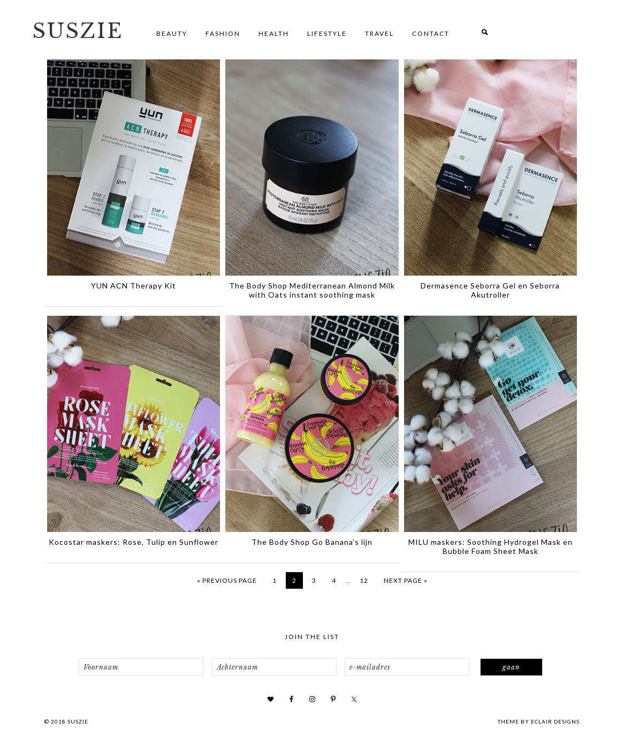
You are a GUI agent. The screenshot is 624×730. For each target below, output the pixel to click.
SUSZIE (78, 31)
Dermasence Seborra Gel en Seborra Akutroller (490, 290)
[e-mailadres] (407, 667)
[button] (484, 34)
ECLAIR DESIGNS (555, 721)
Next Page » (406, 580)
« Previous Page (227, 580)
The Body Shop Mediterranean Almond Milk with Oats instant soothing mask (312, 290)
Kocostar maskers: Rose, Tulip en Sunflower (133, 541)
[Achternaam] (274, 667)
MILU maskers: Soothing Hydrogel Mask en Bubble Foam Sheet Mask (490, 546)
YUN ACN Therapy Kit (133, 285)
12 (364, 580)
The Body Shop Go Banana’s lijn (312, 541)
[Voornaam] (141, 667)
